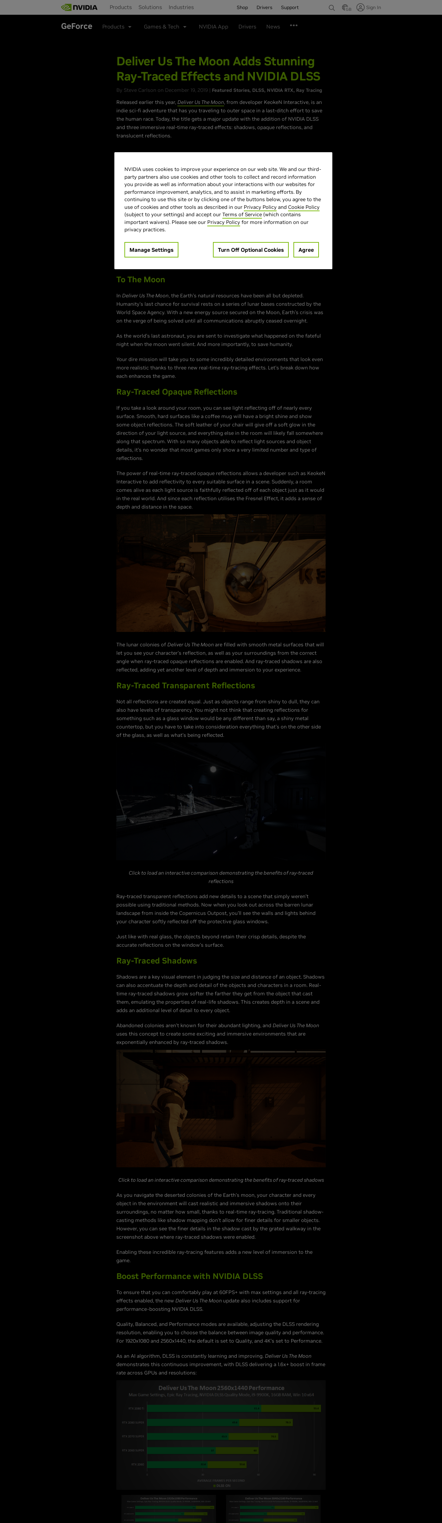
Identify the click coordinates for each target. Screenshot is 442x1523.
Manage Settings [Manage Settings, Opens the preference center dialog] (151, 249)
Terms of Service (242, 214)
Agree (306, 249)
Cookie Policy (304, 207)
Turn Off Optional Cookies (251, 249)
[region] (223, 210)
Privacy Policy (260, 207)
